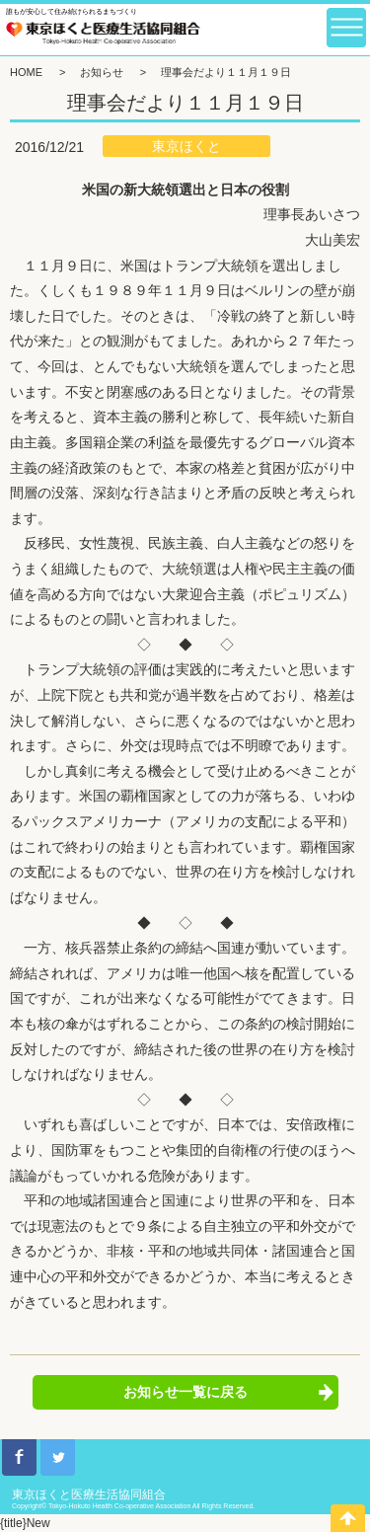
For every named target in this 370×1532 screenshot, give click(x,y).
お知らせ (101, 72)
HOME (26, 72)
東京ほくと (186, 146)
